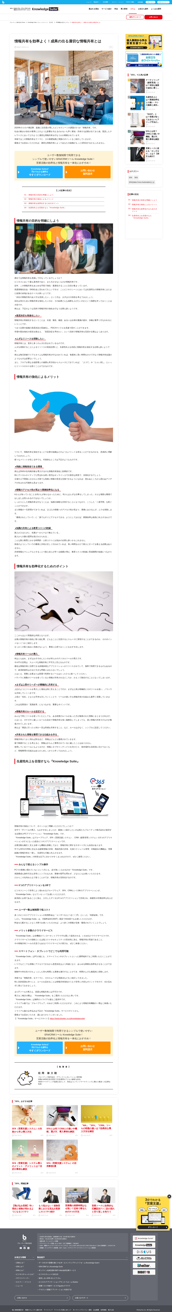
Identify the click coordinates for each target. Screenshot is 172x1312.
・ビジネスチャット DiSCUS (47, 1274)
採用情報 (103, 1310)
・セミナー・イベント (22, 1282)
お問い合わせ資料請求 (87, 172)
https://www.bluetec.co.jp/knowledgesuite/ (67, 1019)
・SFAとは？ (19, 1267)
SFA (130, 177)
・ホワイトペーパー (21, 1278)
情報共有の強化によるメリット (41, 199)
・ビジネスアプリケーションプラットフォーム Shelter (57, 1282)
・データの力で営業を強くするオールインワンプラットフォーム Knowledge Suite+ (68, 1263)
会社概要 (96, 1310)
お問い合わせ (22, 1298)
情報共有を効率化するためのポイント (44, 203)
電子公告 (111, 1310)
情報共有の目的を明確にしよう (41, 195)
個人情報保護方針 (18, 1310)
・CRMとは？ (19, 1263)
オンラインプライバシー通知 (82, 1310)
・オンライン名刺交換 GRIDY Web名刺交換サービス (56, 1270)
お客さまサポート (81, 1298)
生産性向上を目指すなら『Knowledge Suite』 (47, 208)
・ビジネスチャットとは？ (24, 1274)
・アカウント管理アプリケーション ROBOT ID (54, 1290)
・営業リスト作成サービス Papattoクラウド (53, 1286)
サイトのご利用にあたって (62, 1310)
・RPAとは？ (19, 1270)
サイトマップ (48, 1310)
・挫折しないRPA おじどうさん (49, 1278)
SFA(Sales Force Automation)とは (141, 182)
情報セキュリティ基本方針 (33, 1310)
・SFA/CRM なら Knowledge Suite (50, 1267)
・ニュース (18, 1286)
